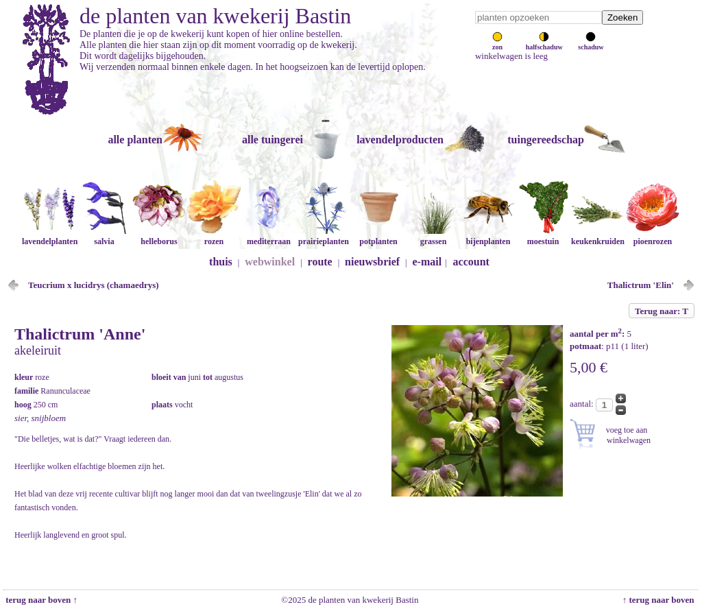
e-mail (427, 261)
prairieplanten (323, 236)
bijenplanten (488, 236)
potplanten (378, 236)
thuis (220, 261)
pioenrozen (652, 236)
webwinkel (270, 261)
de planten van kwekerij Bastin (215, 15)
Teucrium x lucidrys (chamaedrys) (93, 285)
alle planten (135, 139)
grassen (433, 236)
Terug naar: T (661, 311)
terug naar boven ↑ (40, 600)
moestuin (543, 236)
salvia (104, 236)
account (471, 261)
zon (497, 43)
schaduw (590, 43)
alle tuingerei (272, 139)
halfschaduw (544, 43)
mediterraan (268, 236)
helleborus (159, 236)
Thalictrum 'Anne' (79, 334)
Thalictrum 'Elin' (640, 285)
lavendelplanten (49, 236)
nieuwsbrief (372, 261)
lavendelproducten (400, 139)
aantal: (583, 403)
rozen (214, 236)
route (320, 261)
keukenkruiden (598, 236)
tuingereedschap (545, 139)
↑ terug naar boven (660, 600)
